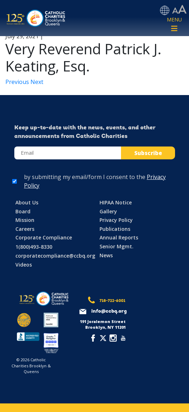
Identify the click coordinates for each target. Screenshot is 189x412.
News (106, 255)
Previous (17, 82)
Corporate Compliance (43, 237)
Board (22, 211)
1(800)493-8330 (33, 246)
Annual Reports (119, 237)
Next (36, 82)
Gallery (108, 211)
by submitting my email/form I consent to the (95, 181)
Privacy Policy (116, 220)
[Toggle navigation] (174, 25)
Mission (24, 220)
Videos (23, 264)
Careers (24, 228)
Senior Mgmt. (117, 246)
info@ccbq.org (109, 311)
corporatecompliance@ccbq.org (55, 255)
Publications (115, 228)
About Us (26, 202)
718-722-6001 (112, 301)
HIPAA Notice (116, 202)
